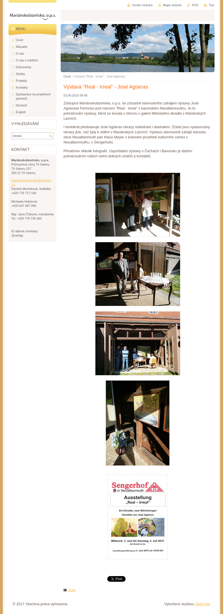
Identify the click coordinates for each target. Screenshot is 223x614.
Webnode (202, 604)
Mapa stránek (172, 5)
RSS (195, 5)
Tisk (211, 5)
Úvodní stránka (142, 5)
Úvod (67, 76)
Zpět (72, 590)
